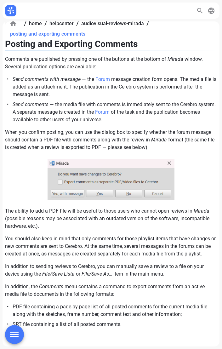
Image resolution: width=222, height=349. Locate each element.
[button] (211, 10)
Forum (102, 79)
